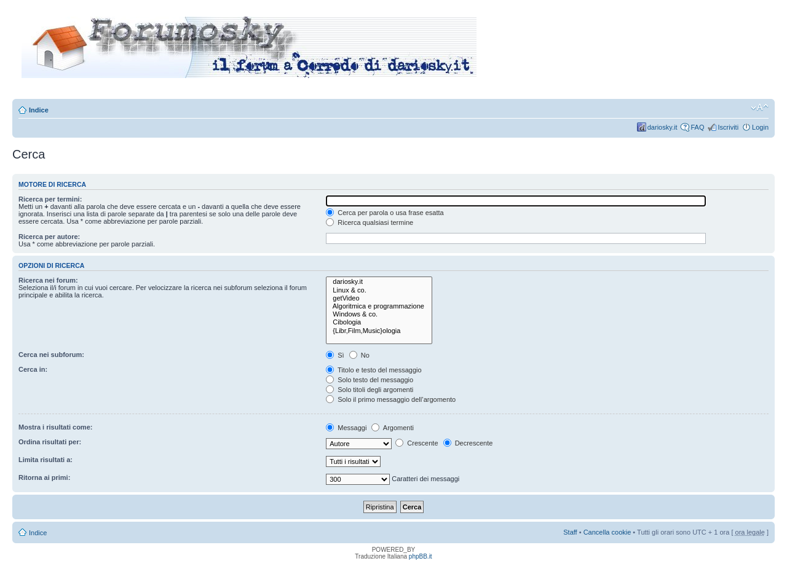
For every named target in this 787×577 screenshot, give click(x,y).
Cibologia (379, 322)
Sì (335, 355)
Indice (39, 110)
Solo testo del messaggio (369, 379)
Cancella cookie (607, 532)
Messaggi (346, 427)
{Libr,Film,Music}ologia (379, 331)
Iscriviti (728, 127)
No (359, 355)
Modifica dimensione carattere (760, 107)
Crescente (416, 443)
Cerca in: (32, 369)
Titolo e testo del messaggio (373, 370)
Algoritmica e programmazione (379, 306)
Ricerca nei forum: (48, 280)
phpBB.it (420, 556)
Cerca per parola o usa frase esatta (384, 212)
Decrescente (468, 443)
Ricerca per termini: (50, 199)
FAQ (697, 127)
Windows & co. (379, 314)
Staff (570, 532)
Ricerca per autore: (49, 236)
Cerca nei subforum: (51, 354)
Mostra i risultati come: (55, 427)
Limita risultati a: (45, 459)
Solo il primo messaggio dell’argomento (391, 399)
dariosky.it (662, 127)
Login (760, 127)
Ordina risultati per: (49, 442)
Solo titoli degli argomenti (369, 389)
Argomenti (392, 427)
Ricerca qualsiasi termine (369, 222)
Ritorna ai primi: (44, 477)
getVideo (379, 298)
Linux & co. (379, 290)
